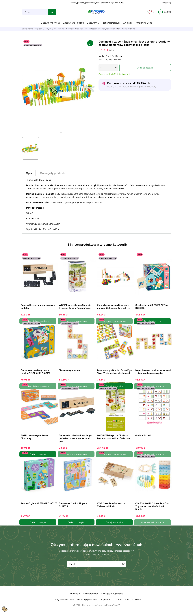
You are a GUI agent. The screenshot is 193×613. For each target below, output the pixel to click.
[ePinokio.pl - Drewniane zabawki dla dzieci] (96, 12)
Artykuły (136, 599)
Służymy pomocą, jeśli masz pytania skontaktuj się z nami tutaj (97, 2)
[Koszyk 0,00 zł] (164, 11)
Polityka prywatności (87, 599)
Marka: (102, 56)
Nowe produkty (90, 593)
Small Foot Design (114, 56)
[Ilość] (108, 67)
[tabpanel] (58, 87)
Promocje (75, 593)
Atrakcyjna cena (144, 22)
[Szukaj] (35, 12)
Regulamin (106, 599)
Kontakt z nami (121, 599)
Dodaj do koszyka (145, 67)
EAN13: (102, 59)
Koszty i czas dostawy (63, 599)
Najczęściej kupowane (112, 593)
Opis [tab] (29, 173)
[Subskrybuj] (123, 564)
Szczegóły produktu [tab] (53, 173)
